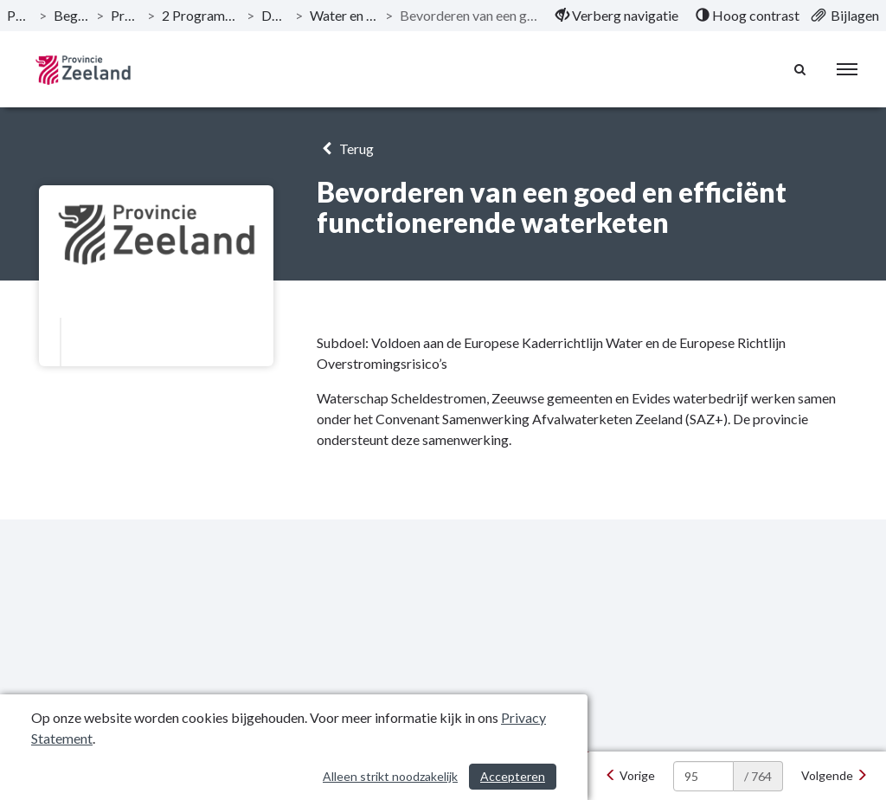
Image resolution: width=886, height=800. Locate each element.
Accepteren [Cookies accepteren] (512, 776)
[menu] (847, 69)
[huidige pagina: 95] (703, 776)
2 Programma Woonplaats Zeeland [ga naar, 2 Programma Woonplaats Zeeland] (201, 15)
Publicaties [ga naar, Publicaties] (19, 15)
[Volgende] (834, 775)
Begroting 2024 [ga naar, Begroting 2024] (71, 15)
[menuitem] (617, 15)
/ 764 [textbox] (758, 776)
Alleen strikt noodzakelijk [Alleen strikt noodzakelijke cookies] (390, 776)
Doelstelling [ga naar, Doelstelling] (274, 15)
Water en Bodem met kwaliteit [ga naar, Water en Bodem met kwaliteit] (344, 15)
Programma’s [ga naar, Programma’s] (125, 15)
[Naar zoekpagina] (800, 69)
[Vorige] (630, 775)
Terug (345, 148)
